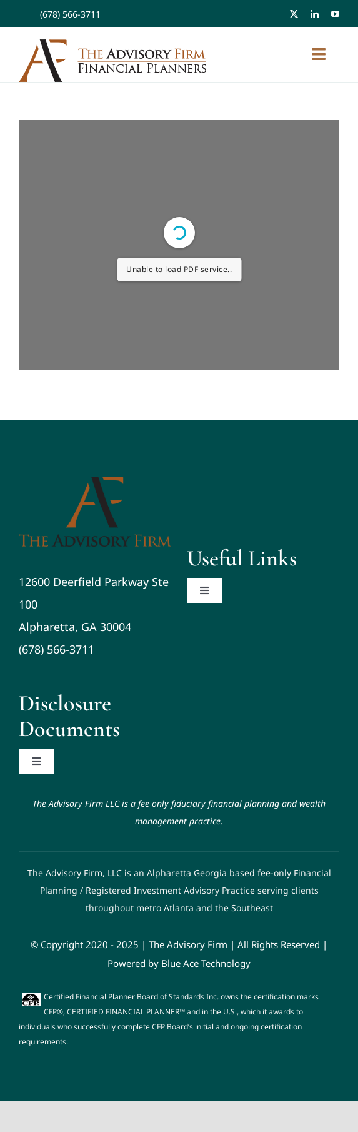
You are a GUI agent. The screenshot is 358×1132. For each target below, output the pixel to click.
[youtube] (335, 14)
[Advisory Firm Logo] (95, 482)
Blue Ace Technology (206, 963)
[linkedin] (315, 14)
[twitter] (294, 14)
